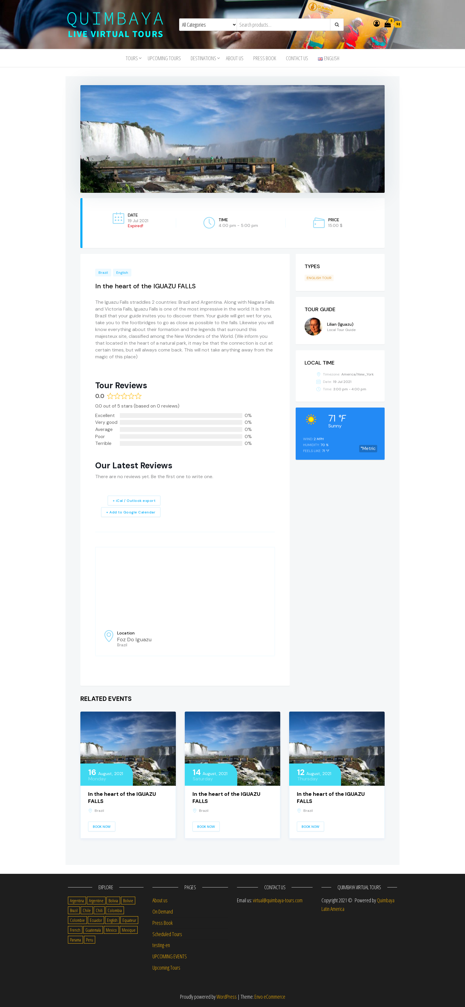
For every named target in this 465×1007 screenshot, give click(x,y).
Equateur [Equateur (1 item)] (129, 920)
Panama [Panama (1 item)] (75, 940)
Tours (132, 58)
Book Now (102, 827)
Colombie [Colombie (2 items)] (77, 920)
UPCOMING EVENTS (169, 956)
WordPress (226, 996)
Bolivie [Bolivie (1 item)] (128, 900)
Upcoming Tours (164, 58)
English (122, 272)
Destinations (203, 58)
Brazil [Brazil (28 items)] (74, 910)
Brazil (103, 272)
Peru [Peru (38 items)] (89, 940)
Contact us (297, 58)
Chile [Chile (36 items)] (87, 910)
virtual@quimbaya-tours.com (277, 900)
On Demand (162, 911)
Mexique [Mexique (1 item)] (129, 930)
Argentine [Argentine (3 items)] (96, 900)
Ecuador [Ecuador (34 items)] (96, 920)
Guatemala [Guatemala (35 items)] (93, 930)
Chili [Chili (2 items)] (99, 910)
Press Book (264, 58)
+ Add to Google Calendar (130, 512)
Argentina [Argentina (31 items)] (77, 900)
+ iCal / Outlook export (134, 500)
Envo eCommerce (269, 996)
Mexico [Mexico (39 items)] (111, 930)
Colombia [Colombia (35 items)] (115, 910)
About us (234, 58)
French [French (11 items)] (75, 930)
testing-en (161, 945)
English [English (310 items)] (112, 920)
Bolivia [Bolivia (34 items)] (113, 900)
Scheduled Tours (167, 934)
